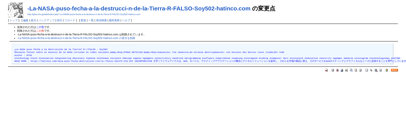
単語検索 (101, 20)
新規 (83, 20)
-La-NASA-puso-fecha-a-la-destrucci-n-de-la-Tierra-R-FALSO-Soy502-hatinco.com (139, 8)
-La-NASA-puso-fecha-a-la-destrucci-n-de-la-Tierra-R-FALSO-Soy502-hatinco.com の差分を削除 (76, 38)
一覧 (91, 20)
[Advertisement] (78, 83)
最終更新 (114, 20)
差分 (33, 20)
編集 (25, 20)
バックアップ (46, 20)
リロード (69, 20)
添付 (59, 20)
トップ (14, 20)
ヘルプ (126, 20)
